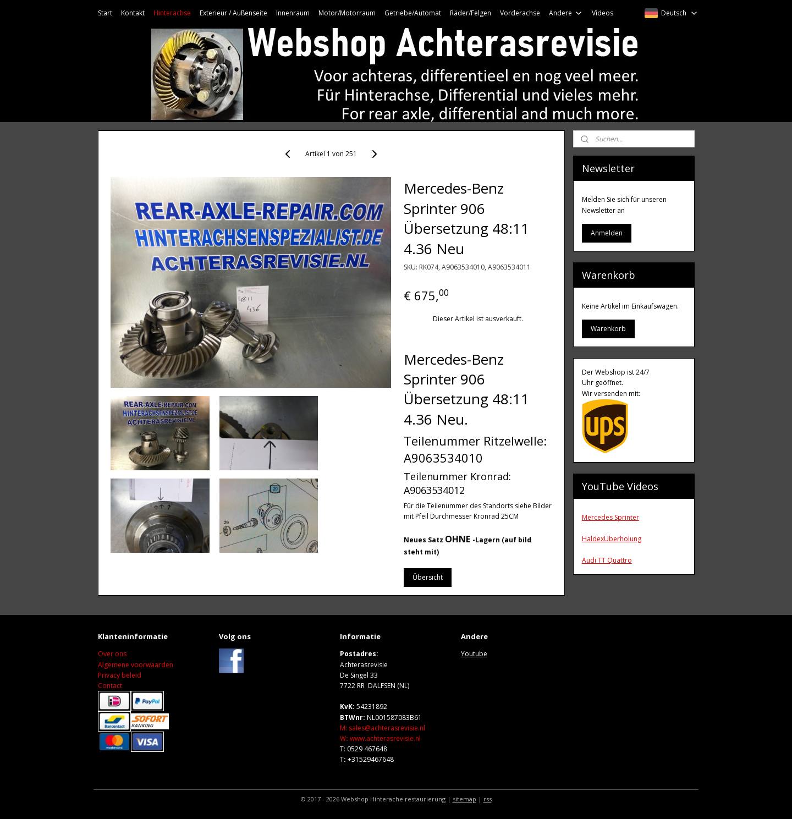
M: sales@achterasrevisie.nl (382, 728)
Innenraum (293, 13)
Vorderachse (520, 13)
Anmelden (607, 233)
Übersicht (428, 577)
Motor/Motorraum (347, 13)
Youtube (474, 653)
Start (105, 13)
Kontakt (133, 13)
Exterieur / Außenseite (233, 13)
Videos (602, 13)
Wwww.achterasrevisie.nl (380, 738)
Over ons (112, 653)
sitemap (464, 799)
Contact (110, 685)
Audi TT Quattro (607, 560)
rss (487, 799)
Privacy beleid (119, 675)
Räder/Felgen (470, 13)
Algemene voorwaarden (135, 664)
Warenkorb (608, 328)
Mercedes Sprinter (610, 517)
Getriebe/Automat (412, 13)
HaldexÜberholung (611, 538)
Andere (566, 13)
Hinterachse (172, 13)
